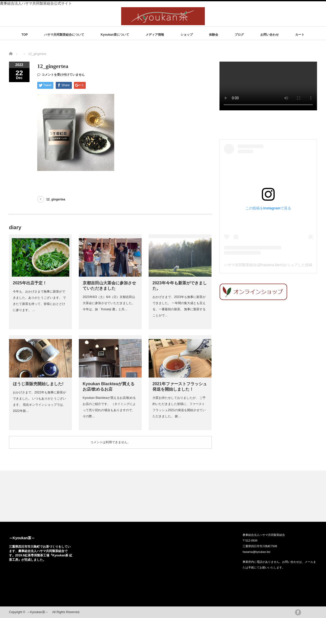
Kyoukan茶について (115, 34)
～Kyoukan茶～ (24, 538)
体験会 (213, 34)
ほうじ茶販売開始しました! (38, 384)
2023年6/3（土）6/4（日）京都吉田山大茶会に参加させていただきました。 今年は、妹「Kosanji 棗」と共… (109, 303)
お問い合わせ (269, 34)
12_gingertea (55, 199)
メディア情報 (155, 34)
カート (299, 34)
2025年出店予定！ (30, 283)
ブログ (239, 34)
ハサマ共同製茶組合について (64, 34)
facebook (298, 612)
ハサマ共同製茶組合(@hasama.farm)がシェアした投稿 (268, 265)
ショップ (186, 34)
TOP (25, 34)
